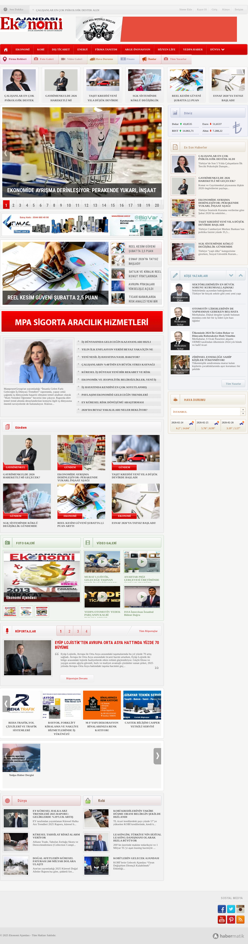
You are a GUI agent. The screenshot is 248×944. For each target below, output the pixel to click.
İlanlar (152, 58)
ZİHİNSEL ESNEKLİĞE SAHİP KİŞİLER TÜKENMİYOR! (211, 358)
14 (104, 205)
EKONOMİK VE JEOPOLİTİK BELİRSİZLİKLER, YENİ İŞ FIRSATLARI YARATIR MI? (119, 382)
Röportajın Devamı (77, 678)
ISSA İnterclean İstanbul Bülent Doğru (139, 613)
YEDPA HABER (193, 49)
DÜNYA (217, 49)
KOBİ (41, 49)
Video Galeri (74, 58)
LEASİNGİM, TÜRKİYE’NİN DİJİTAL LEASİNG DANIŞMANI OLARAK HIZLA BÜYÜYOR (137, 837)
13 (95, 205)
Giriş (214, 9)
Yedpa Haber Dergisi (21, 760)
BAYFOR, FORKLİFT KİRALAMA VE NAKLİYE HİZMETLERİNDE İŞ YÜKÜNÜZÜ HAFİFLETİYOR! (62, 715)
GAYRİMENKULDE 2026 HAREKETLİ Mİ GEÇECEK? (21, 476)
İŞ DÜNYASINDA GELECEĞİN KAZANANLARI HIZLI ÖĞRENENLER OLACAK (116, 344)
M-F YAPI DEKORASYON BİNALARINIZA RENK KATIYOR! (102, 711)
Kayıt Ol (202, 9)
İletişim (239, 9)
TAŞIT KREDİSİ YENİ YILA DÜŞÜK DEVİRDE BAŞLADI (135, 476)
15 (113, 205)
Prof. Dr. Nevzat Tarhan (180, 371)
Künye (226, 9)
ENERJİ (82, 49)
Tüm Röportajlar (148, 630)
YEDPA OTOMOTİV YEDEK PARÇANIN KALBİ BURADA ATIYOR (102, 614)
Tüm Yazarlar (178, 58)
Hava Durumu (104, 58)
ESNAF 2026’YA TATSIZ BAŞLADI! (134, 522)
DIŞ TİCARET (61, 49)
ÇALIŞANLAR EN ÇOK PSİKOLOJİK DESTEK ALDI (67, 10)
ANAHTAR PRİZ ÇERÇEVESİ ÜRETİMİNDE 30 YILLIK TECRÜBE (141, 579)
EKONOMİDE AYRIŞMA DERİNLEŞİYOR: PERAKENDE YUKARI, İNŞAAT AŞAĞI (77, 477)
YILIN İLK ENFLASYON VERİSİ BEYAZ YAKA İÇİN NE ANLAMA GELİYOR (117, 351)
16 (122, 205)
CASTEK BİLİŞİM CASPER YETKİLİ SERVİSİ (142, 709)
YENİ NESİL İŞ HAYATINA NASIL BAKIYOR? (111, 356)
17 (130, 205)
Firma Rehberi (17, 58)
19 (148, 205)
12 (86, 205)
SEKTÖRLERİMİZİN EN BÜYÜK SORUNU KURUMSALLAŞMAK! (213, 286)
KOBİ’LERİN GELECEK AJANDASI (136, 858)
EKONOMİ (23, 49)
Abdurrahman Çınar (180, 299)
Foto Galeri (47, 58)
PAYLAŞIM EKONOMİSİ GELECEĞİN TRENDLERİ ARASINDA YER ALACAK (115, 397)
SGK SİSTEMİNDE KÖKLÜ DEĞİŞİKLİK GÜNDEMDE (20, 524)
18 (139, 205)
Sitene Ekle (185, 9)
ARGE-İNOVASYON (137, 49)
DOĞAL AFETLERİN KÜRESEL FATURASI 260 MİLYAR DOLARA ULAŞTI (54, 861)
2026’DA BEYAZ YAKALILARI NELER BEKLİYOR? (115, 409)
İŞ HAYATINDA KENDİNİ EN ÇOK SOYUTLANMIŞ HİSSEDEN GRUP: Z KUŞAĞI (114, 389)
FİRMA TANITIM (106, 49)
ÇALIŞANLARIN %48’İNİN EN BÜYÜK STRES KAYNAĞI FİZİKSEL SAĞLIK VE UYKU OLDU (118, 366)
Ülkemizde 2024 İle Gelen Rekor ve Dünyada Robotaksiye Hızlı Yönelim (213, 334)
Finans (131, 58)
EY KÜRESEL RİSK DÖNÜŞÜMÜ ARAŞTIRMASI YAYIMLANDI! (113, 404)
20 (157, 205)
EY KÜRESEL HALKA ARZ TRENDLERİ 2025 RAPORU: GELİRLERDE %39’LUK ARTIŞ (53, 813)
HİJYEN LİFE (166, 49)
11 (78, 205)
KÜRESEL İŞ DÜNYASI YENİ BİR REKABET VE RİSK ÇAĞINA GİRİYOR (116, 374)
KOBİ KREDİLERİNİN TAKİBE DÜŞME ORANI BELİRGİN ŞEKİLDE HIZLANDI (137, 813)
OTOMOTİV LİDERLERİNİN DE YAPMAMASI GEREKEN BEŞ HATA (215, 310)
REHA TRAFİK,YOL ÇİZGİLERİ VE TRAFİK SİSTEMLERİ (21, 711)
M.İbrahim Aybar (180, 323)
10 (69, 205)
